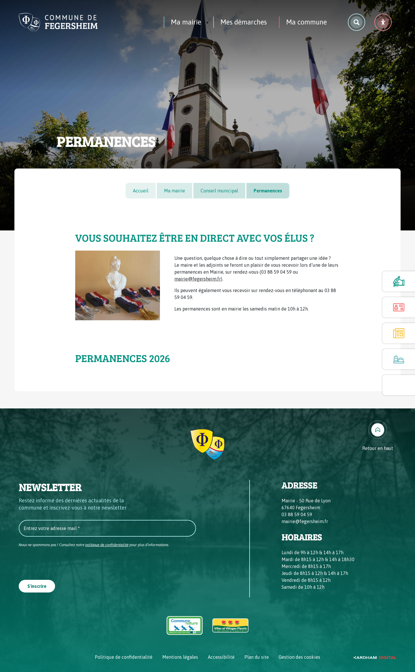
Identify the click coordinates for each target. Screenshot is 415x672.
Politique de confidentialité (123, 657)
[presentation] (62, 561)
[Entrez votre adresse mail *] (107, 528)
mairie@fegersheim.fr (197, 278)
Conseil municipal (219, 190)
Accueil (140, 190)
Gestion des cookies (299, 657)
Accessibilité (221, 657)
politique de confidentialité (107, 545)
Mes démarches (243, 22)
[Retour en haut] (378, 436)
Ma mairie (186, 22)
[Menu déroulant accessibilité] (383, 22)
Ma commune (306, 22)
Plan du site (256, 657)
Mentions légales (180, 657)
